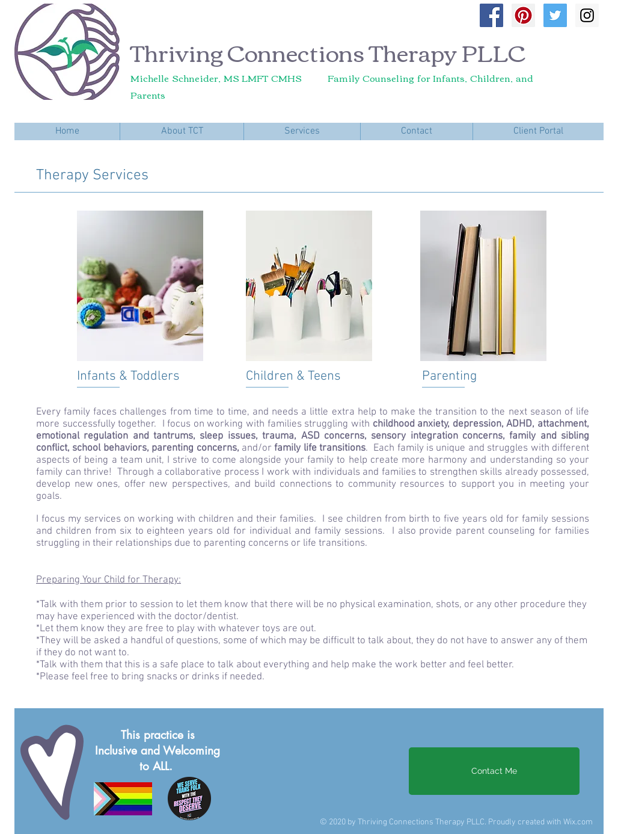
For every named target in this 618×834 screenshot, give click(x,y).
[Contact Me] (494, 771)
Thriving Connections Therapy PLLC (327, 52)
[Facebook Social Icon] (491, 15)
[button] (181, 131)
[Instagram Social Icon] (587, 15)
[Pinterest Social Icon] (523, 15)
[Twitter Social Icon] (555, 15)
